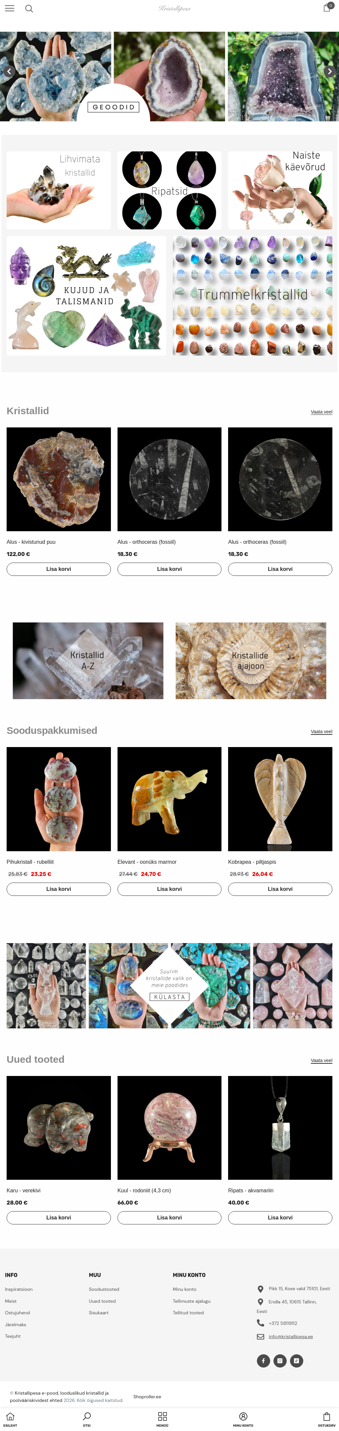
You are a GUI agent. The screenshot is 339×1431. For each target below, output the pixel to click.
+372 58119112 (283, 1323)
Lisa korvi (58, 569)
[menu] (9, 8)
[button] (87, 1420)
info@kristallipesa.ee (291, 1336)
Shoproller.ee (147, 1397)
